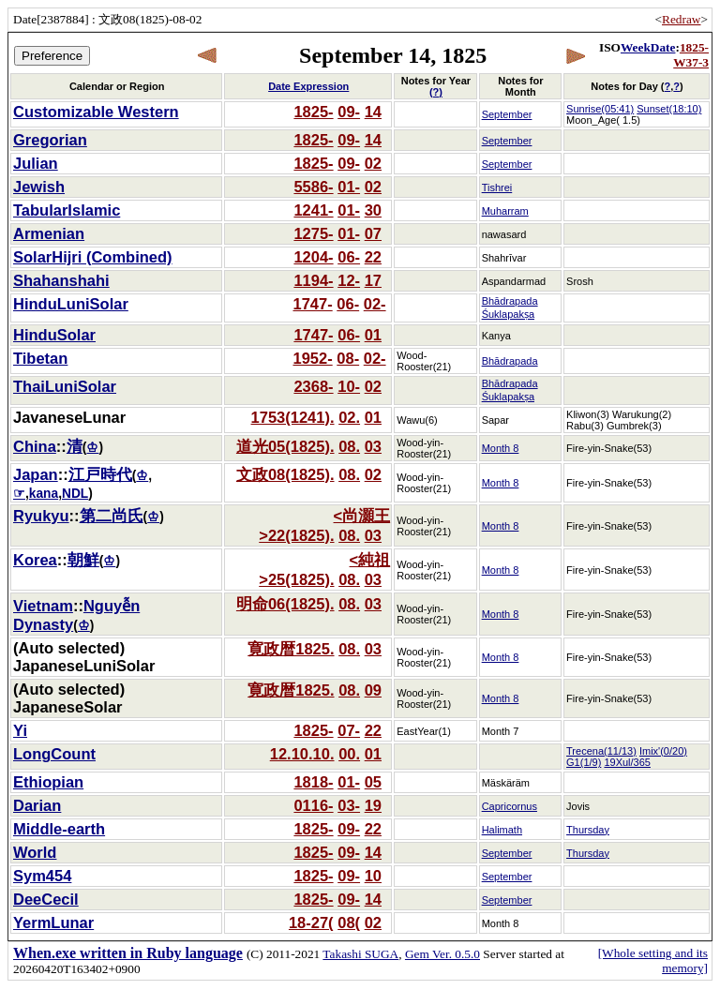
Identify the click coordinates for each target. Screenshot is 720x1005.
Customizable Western (96, 111)
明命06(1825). (285, 603)
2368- (313, 386)
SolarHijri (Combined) (92, 256)
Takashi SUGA (360, 954)
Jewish (39, 186)
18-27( (311, 922)
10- (349, 386)
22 (373, 256)
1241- (313, 210)
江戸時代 (100, 474)
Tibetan (40, 358)
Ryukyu (41, 515)
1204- (313, 256)
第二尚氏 (111, 515)
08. (349, 446)
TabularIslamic (66, 210)
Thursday (587, 829)
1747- (312, 303)
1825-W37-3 (691, 54)
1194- (313, 280)
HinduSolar (54, 334)
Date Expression (308, 86)
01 (373, 334)
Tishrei (497, 187)
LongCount (54, 753)
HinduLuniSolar (70, 303)
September (507, 114)
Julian (35, 163)
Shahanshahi (61, 280)
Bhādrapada (510, 361)
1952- (312, 358)
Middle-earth (59, 828)
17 (373, 280)
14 (373, 111)
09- (349, 111)
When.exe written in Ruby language (128, 953)
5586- (313, 186)
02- (375, 303)
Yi (20, 730)
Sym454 (42, 875)
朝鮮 (83, 559)
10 (373, 875)
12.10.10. (302, 753)
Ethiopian (48, 781)
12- (349, 280)
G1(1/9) (583, 762)
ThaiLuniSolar (64, 386)
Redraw (681, 19)
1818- (313, 781)
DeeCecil (46, 899)
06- (349, 256)
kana (43, 494)
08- (348, 358)
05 (373, 781)
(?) (435, 92)
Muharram (505, 211)
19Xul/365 (627, 762)
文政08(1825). (285, 474)
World (34, 852)
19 (373, 805)
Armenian (48, 233)
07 (373, 233)
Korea (35, 559)
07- (349, 730)
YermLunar (53, 922)
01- (349, 186)
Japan (35, 474)
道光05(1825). (285, 446)
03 (373, 446)
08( (349, 922)
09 (373, 690)
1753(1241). (293, 417)
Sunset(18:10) (669, 108)
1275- (313, 233)
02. (349, 417)
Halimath (502, 829)
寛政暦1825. (291, 648)
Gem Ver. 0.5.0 (442, 954)
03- (349, 805)
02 (373, 163)
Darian (37, 805)
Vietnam (43, 605)
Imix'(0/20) (663, 751)
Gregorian (50, 139)
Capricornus (509, 806)
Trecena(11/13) (601, 751)
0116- (313, 805)
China (34, 446)
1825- (313, 111)
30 (373, 210)
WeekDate (648, 47)
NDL (75, 494)
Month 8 (500, 448)
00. (349, 753)
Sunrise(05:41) (600, 108)
